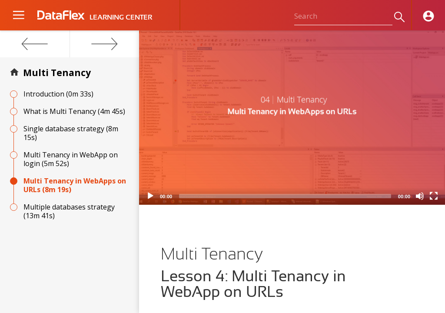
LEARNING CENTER (121, 17)
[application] (292, 117)
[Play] (150, 196)
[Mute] (419, 196)
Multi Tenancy (57, 73)
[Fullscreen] (433, 196)
